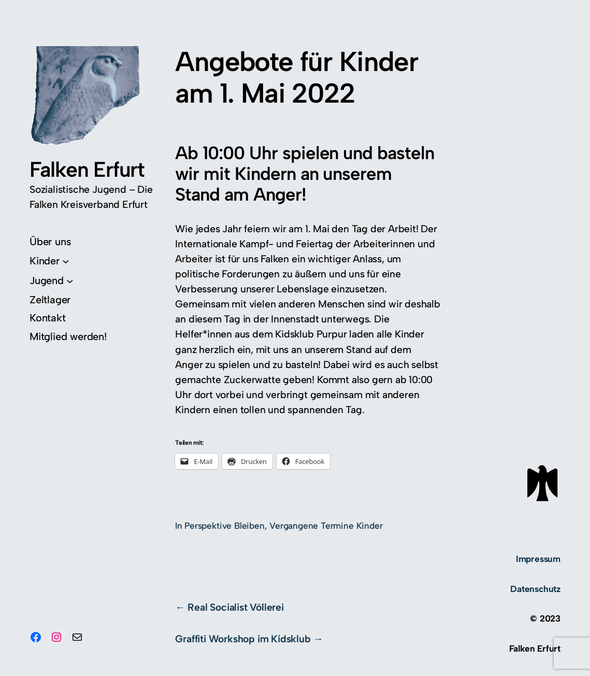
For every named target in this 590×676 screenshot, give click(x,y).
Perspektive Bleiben (224, 525)
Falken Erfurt (87, 169)
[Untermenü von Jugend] (52, 280)
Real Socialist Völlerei (236, 607)
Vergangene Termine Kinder (325, 525)
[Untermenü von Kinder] (49, 260)
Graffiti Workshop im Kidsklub (242, 639)
